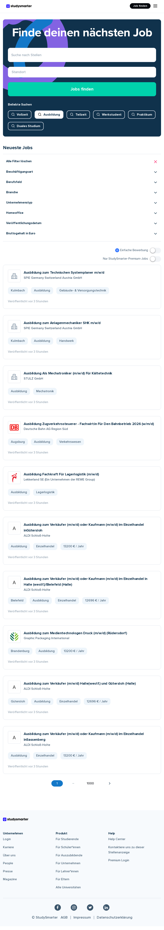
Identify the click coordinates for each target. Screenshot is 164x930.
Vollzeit (22, 118)
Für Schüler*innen (68, 851)
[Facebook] (58, 911)
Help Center (116, 843)
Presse (8, 875)
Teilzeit (81, 118)
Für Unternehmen (68, 867)
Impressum (82, 921)
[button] (82, 165)
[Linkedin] (106, 911)
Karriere (8, 851)
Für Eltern (62, 883)
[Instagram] (74, 911)
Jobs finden (82, 92)
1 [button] (57, 787)
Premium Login (118, 864)
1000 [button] (90, 787)
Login (7, 843)
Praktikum (144, 118)
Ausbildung (51, 118)
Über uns (9, 859)
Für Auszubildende (69, 859)
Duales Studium (28, 130)
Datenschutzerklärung (114, 921)
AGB (64, 921)
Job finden (140, 6)
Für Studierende (67, 843)
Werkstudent (112, 118)
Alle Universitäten (68, 891)
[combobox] (11, 74)
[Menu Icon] (155, 6)
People (8, 867)
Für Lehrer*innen (67, 875)
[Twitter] (90, 911)
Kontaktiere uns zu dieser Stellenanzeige (126, 853)
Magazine (10, 883)
